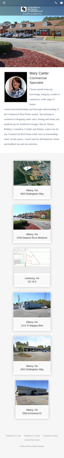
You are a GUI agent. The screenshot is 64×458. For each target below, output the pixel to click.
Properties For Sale (13, 436)
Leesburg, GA (32, 278)
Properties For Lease (32, 436)
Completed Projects (50, 436)
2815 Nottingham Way (32, 194)
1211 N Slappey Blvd (32, 325)
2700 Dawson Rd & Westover (32, 237)
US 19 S (32, 281)
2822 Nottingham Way (32, 369)
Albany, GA (32, 190)
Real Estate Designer (36, 446)
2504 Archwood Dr (32, 413)
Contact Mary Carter (32, 440)
